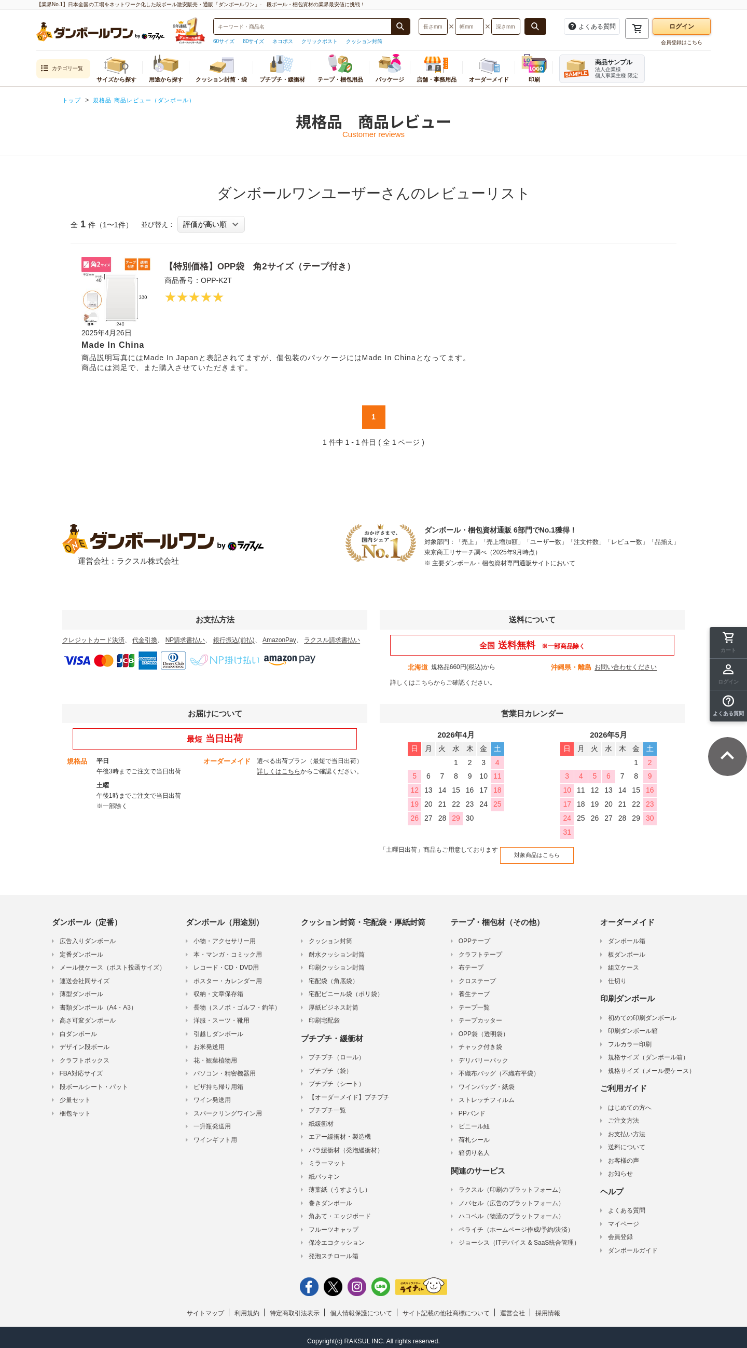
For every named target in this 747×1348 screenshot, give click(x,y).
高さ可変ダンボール (88, 1013)
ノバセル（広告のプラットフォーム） (511, 1196)
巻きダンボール (330, 1196)
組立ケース (623, 960)
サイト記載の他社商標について (446, 1306)
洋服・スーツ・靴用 (221, 1013)
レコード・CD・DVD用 (226, 960)
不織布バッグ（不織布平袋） (499, 1066)
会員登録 (620, 1230)
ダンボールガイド (633, 1243)
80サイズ (253, 41)
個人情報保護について (361, 1306)
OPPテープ (474, 934)
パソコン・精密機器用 (224, 1066)
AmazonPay (279, 640)
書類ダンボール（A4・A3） (98, 1000)
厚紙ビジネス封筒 (333, 1000)
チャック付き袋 (480, 1040)
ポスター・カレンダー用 (227, 974)
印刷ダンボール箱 (633, 1024)
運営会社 (512, 1306)
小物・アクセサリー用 (224, 934)
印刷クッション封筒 (337, 960)
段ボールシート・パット (94, 1080)
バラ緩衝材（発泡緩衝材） (346, 1143)
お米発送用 (209, 1040)
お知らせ (620, 1166)
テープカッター (480, 1013)
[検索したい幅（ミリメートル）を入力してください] (469, 26)
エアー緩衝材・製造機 (340, 1130)
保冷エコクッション (337, 1236)
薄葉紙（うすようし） (340, 1183)
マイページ (623, 1217)
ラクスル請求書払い (332, 640)
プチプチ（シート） (337, 1077)
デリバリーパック (483, 1053)
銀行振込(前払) (234, 640)
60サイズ (223, 41)
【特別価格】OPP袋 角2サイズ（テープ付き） (276, 265)
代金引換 (144, 640)
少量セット (75, 1093)
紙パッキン (324, 1170)
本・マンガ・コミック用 (227, 947)
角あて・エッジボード (340, 1209)
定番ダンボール (81, 947)
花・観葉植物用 (215, 1053)
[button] (728, 705)
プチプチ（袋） (330, 1064)
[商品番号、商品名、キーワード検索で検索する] (400, 26)
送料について (626, 1140)
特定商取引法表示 (295, 1306)
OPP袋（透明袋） (484, 1027)
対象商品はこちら (531, 851)
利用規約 (246, 1306)
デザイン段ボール (84, 1040)
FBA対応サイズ (81, 1066)
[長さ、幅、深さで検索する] (535, 26)
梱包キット (75, 1106)
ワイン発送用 (212, 1093)
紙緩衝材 (321, 1117)
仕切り (617, 974)
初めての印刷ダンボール (642, 1011)
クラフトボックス (84, 1053)
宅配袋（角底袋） (333, 974)
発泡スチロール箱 (333, 1249)
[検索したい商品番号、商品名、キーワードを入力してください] (302, 26)
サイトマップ (205, 1306)
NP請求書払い (185, 640)
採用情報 (547, 1306)
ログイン (681, 26)
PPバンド (472, 1106)
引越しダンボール (218, 1027)
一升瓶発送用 (212, 1119)
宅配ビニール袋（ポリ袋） (346, 987)
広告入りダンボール (88, 934)
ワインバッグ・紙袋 (487, 1080)
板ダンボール (626, 947)
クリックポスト (319, 41)
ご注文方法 (623, 1114)
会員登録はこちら (681, 42)
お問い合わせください (625, 667)
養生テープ (474, 987)
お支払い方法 (626, 1127)
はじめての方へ (630, 1101)
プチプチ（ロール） (337, 1050)
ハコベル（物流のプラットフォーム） (511, 1209)
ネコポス (282, 41)
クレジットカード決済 (93, 640)
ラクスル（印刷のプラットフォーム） (511, 1183)
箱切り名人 (474, 1146)
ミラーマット (327, 1156)
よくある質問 (626, 1203)
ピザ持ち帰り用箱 (218, 1080)
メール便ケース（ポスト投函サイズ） (112, 960)
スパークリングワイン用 (227, 1106)
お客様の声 (623, 1154)
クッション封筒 (364, 41)
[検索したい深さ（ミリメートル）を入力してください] (505, 26)
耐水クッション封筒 (337, 947)
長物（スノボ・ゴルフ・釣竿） (237, 1000)
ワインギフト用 (215, 1133)
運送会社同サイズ (84, 974)
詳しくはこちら (412, 682)
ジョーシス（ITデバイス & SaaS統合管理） (519, 1236)
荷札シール (474, 1133)
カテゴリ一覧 (61, 68)
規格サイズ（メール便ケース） (651, 1064)
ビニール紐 (474, 1119)
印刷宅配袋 (324, 1013)
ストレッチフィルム (487, 1093)
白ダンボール (78, 1027)
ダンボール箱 (626, 934)
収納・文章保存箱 (218, 987)
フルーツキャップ (333, 1223)
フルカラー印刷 (630, 1037)
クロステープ (477, 974)
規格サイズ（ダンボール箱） (648, 1050)
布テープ (471, 960)
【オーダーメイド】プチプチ (349, 1090)
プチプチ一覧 (327, 1103)
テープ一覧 (474, 1000)
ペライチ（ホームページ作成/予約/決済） (516, 1223)
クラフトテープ (480, 947)
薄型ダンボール (81, 987)
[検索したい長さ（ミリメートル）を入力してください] (433, 26)
